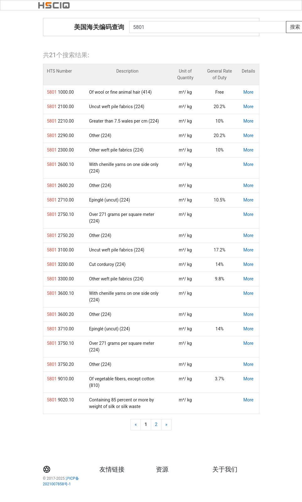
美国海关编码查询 (99, 27)
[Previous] (135, 424)
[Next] (166, 424)
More (248, 92)
